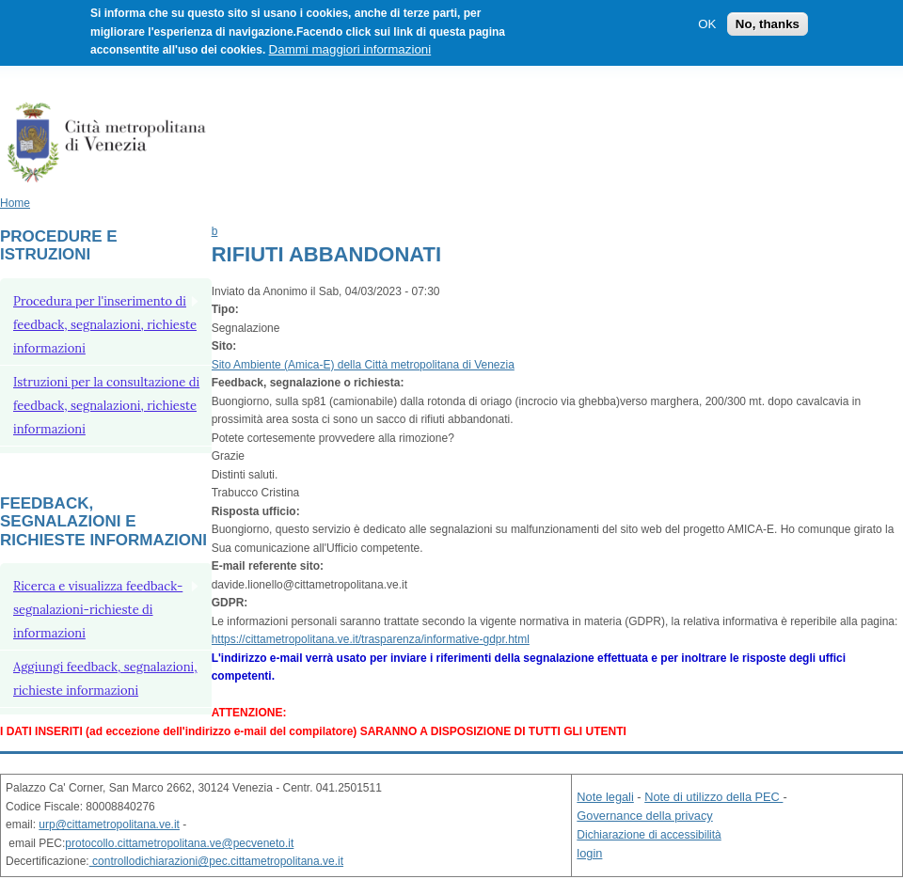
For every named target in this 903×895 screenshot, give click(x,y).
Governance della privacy (644, 816)
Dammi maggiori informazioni (350, 49)
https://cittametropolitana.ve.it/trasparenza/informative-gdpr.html (371, 639)
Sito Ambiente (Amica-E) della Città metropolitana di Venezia (363, 364)
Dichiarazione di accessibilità (649, 834)
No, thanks (768, 24)
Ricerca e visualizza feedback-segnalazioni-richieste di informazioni (97, 609)
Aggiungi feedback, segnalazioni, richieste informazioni (105, 679)
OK (707, 24)
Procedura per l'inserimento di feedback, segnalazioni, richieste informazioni (105, 324)
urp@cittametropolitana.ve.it (109, 824)
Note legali (605, 797)
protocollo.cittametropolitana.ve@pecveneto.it (179, 843)
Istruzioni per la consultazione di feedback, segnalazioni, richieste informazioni (106, 405)
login (589, 853)
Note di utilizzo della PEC (713, 797)
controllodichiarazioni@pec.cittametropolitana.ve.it (216, 861)
